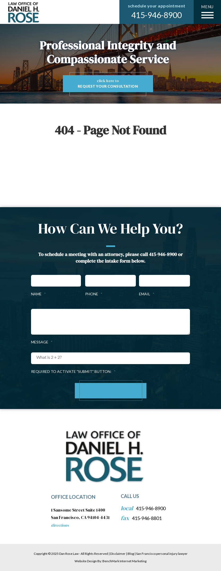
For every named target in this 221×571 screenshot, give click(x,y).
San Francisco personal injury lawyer (162, 554)
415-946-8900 (156, 15)
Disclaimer (117, 554)
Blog (131, 554)
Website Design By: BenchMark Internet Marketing (110, 561)
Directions (60, 525)
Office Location (73, 497)
